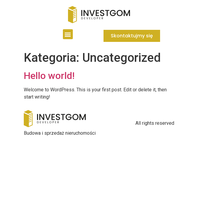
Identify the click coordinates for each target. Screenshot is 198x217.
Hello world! (49, 75)
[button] (68, 34)
